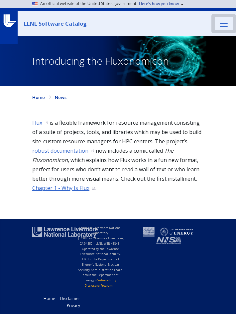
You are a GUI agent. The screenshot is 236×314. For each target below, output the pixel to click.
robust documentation (60, 150)
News (60, 97)
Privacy (73, 305)
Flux (37, 122)
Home (38, 97)
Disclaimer (70, 298)
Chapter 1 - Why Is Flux (60, 188)
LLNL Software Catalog (55, 23)
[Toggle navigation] (223, 23)
